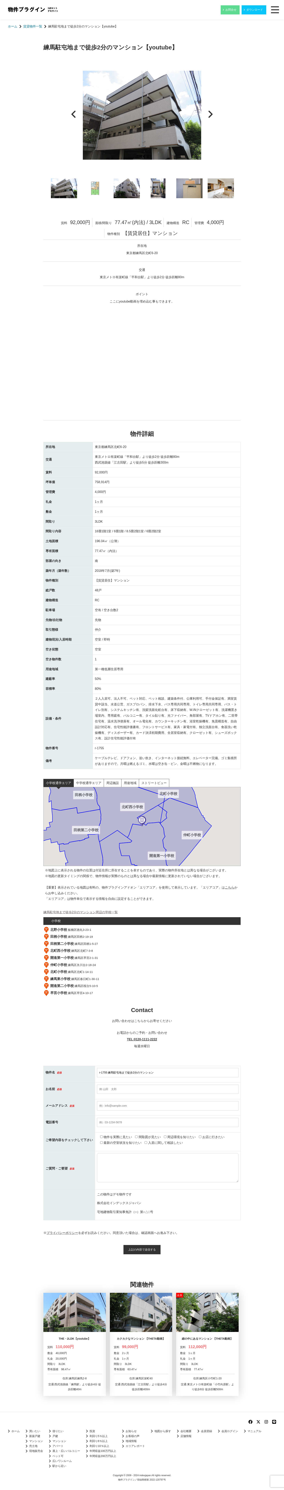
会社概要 (186, 1431)
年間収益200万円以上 (103, 1456)
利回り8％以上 (99, 1441)
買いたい (34, 1431)
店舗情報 (186, 1436)
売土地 (33, 1446)
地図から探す (162, 1431)
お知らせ (131, 1431)
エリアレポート (135, 1446)
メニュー (275, 10)
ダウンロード (254, 9)
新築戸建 (34, 1436)
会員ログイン (229, 1431)
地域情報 (131, 1441)
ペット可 (58, 1456)
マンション (36, 1441)
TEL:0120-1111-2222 (142, 1039)
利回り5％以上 (99, 1436)
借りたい (58, 1431)
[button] (142, 821)
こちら (229, 887)
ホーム (15, 1431)
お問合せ (230, 9)
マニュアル (254, 1431)
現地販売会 (36, 1451)
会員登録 (206, 1431)
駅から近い (59, 1465)
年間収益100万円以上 (103, 1451)
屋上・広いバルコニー (66, 1451)
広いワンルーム (62, 1461)
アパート (58, 1446)
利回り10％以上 (99, 1446)
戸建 (55, 1436)
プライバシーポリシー (62, 1233)
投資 (92, 1431)
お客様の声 (132, 1436)
